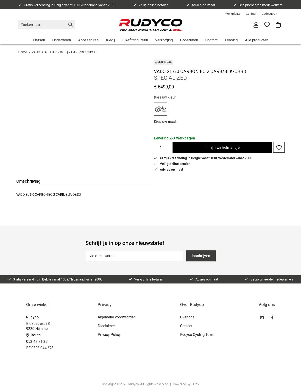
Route (33, 335)
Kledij (110, 40)
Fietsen (39, 40)
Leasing (231, 40)
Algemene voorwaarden (117, 317)
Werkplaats (232, 13)
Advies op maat (200, 5)
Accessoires (88, 40)
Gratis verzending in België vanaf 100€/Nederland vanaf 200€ (66, 5)
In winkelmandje (222, 147)
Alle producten (256, 40)
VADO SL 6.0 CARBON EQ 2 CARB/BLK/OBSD (64, 52)
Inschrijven (201, 256)
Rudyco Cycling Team (197, 334)
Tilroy (195, 384)
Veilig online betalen (150, 5)
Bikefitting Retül (135, 40)
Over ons (187, 317)
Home (22, 52)
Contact (251, 13)
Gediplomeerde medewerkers (258, 5)
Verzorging (164, 40)
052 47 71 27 (36, 341)
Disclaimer (106, 326)
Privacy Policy (109, 334)
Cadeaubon (269, 13)
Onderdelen (61, 40)
